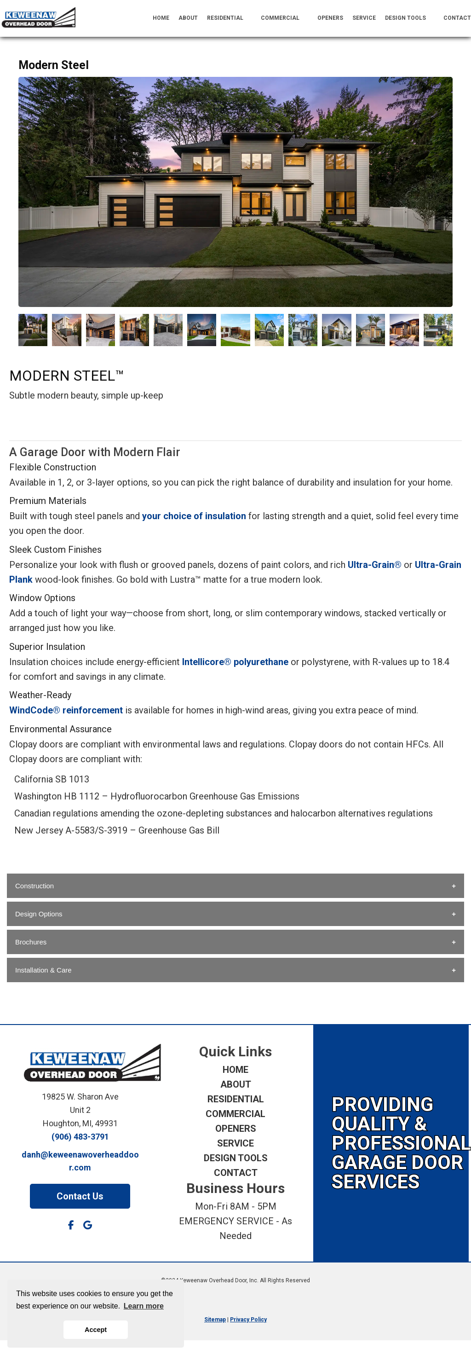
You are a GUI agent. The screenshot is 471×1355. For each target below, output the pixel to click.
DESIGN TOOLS (410, 18)
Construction (34, 886)
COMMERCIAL (284, 18)
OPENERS (330, 18)
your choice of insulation (194, 515)
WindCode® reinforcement (66, 710)
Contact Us (80, 1196)
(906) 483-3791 (80, 1136)
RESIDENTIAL (229, 18)
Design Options (39, 914)
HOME (161, 18)
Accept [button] (96, 1329)
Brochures (30, 942)
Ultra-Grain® (375, 564)
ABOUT (188, 18)
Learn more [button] (144, 1306)
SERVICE (364, 18)
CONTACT (457, 18)
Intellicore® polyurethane (235, 661)
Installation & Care (43, 970)
